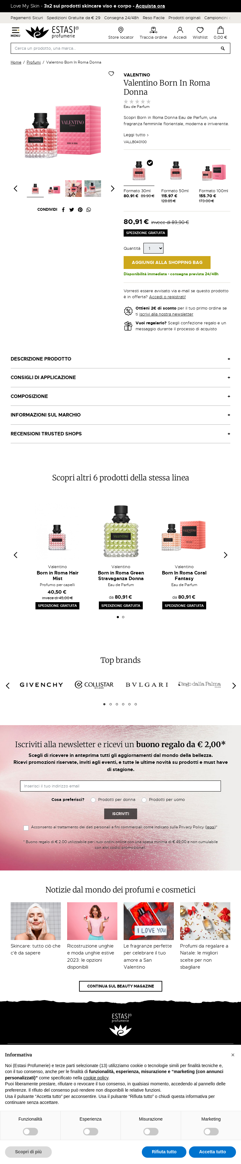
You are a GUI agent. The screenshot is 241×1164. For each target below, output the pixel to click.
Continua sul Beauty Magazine (120, 986)
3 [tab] (117, 704)
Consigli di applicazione (43, 377)
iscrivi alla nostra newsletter (166, 314)
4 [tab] (123, 704)
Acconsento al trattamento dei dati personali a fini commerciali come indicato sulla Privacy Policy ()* (124, 827)
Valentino (137, 75)
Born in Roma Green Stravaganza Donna (121, 576)
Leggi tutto (136, 134)
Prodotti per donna (116, 799)
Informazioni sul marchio (46, 415)
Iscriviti (120, 813)
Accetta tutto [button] (212, 1151)
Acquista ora (150, 6)
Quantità (132, 248)
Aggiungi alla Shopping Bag (167, 262)
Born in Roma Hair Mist (57, 576)
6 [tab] (135, 704)
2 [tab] (123, 617)
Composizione (29, 396)
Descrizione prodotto (41, 359)
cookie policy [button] (95, 1077)
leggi (210, 827)
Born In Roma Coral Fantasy (184, 576)
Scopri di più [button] (28, 1151)
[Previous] (7, 685)
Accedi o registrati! (167, 296)
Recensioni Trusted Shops (46, 434)
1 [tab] (117, 617)
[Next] (234, 685)
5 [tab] (129, 704)
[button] (233, 1055)
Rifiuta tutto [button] (164, 1151)
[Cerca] (120, 48)
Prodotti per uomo (167, 799)
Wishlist (200, 33)
